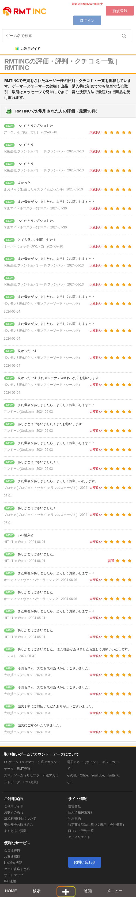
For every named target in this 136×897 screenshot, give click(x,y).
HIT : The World (15, 542)
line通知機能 (13, 863)
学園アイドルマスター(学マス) (26, 208)
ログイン (87, 20)
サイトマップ (13, 875)
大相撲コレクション (18, 675)
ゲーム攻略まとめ (17, 869)
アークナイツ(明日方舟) (21, 132)
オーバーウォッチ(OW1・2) (24, 246)
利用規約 (74, 818)
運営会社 (74, 806)
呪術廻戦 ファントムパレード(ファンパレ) (34, 151)
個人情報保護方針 (81, 812)
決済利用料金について (20, 818)
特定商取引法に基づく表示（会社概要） (97, 825)
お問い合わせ (84, 862)
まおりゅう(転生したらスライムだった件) (34, 189)
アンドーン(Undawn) (19, 412)
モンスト (10, 656)
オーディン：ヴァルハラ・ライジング (31, 580)
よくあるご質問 (15, 831)
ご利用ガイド (28, 49)
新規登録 (119, 11)
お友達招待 (12, 856)
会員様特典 (12, 850)
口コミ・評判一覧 (81, 831)
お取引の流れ (13, 812)
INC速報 (10, 881)
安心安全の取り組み (18, 825)
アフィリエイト (79, 837)
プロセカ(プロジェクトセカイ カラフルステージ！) (40, 488)
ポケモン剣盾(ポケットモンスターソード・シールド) (42, 303)
